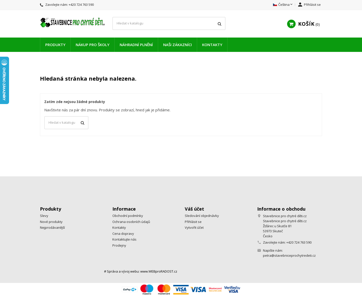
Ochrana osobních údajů (131, 221)
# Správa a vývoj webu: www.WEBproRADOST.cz (140, 271)
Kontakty (212, 44)
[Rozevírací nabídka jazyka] (283, 5)
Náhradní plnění (136, 44)
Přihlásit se (193, 221)
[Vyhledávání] (168, 23)
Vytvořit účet (194, 227)
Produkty (55, 44)
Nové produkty (51, 221)
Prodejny (119, 245)
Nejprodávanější (52, 227)
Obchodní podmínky (127, 215)
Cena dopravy (123, 233)
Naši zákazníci (177, 44)
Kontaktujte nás (124, 239)
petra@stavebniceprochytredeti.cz (289, 255)
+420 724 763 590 (81, 4)
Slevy (44, 215)
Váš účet (194, 209)
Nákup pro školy (92, 44)
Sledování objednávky (202, 215)
